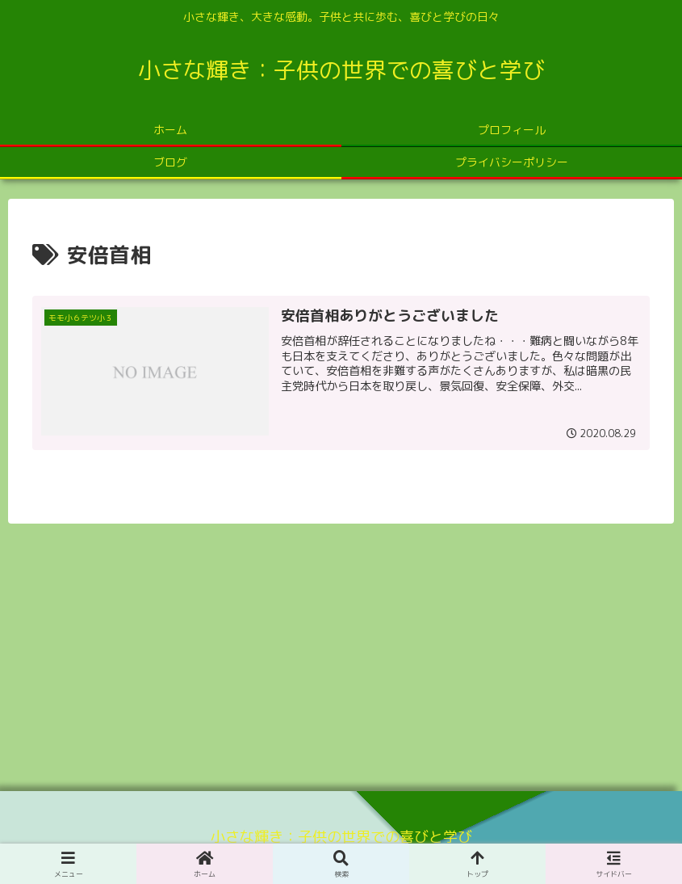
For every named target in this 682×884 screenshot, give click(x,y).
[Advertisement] (341, 651)
